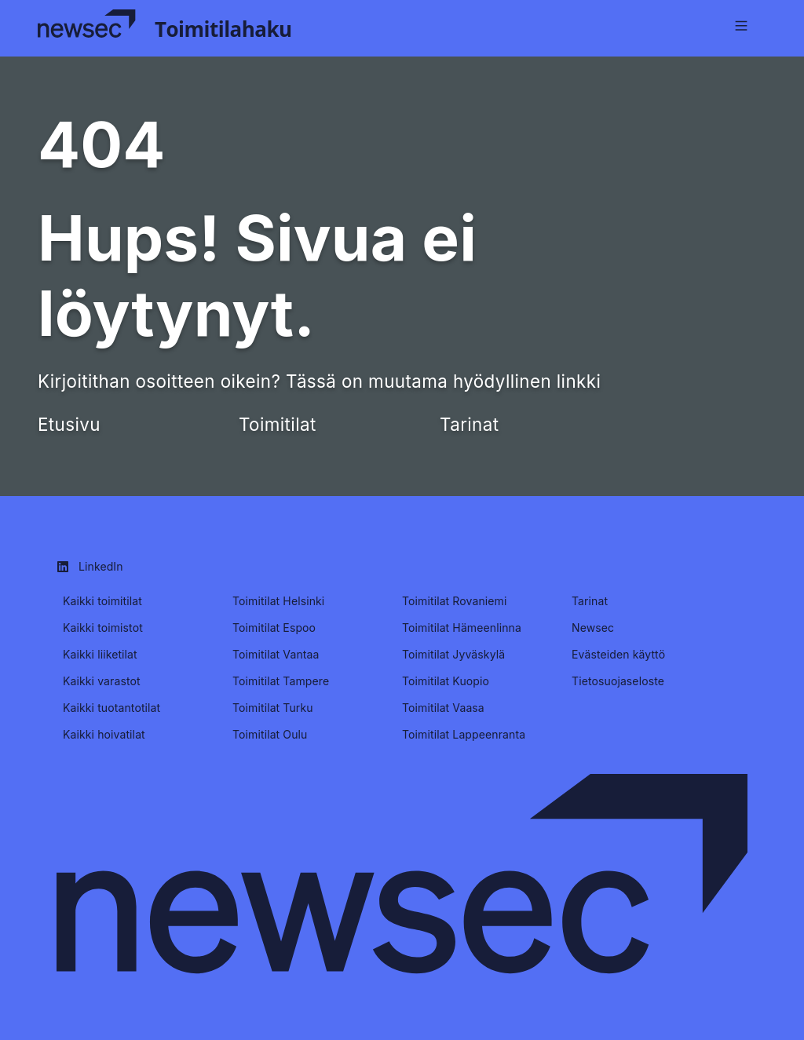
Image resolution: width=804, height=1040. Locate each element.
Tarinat (469, 424)
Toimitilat (277, 424)
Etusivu (69, 424)
